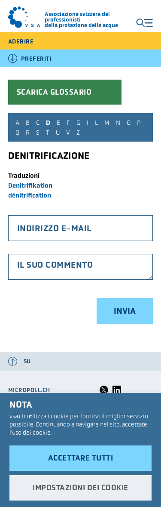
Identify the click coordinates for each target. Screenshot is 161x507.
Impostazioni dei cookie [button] (80, 487)
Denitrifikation (30, 185)
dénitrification (29, 195)
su (27, 361)
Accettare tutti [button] (80, 458)
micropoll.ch (29, 390)
